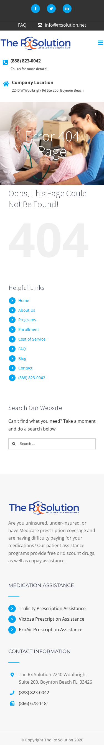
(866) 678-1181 (34, 703)
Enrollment (28, 329)
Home (23, 300)
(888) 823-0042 (26, 61)
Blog (22, 358)
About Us (26, 310)
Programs (27, 319)
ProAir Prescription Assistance (50, 629)
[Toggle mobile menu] (101, 43)
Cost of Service (31, 339)
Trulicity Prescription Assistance (52, 608)
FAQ (22, 348)
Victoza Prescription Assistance (51, 619)
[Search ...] (52, 443)
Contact (25, 368)
